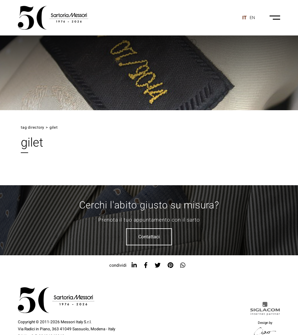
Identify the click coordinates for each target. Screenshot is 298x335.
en (252, 18)
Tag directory (32, 127)
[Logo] (53, 18)
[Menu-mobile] (275, 18)
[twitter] (158, 265)
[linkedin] (134, 265)
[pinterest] (170, 265)
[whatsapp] (182, 265)
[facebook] (146, 265)
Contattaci (149, 236)
